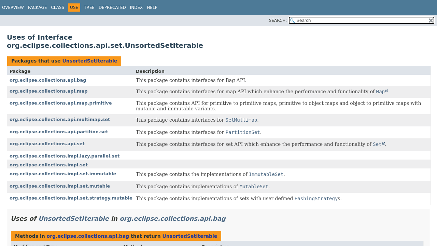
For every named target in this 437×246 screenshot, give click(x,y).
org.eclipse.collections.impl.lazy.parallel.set (64, 156)
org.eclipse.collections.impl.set (49, 164)
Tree (89, 7)
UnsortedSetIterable (89, 61)
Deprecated (112, 7)
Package (37, 7)
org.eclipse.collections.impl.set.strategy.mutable (71, 198)
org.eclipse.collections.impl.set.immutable (63, 173)
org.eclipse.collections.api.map (49, 91)
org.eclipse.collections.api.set (47, 143)
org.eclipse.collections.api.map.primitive (61, 103)
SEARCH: (278, 20)
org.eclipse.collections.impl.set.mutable (60, 186)
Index (136, 7)
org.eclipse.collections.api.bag (48, 80)
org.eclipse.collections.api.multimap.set (60, 119)
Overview (13, 7)
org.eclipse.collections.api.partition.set (59, 131)
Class (57, 7)
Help (152, 7)
